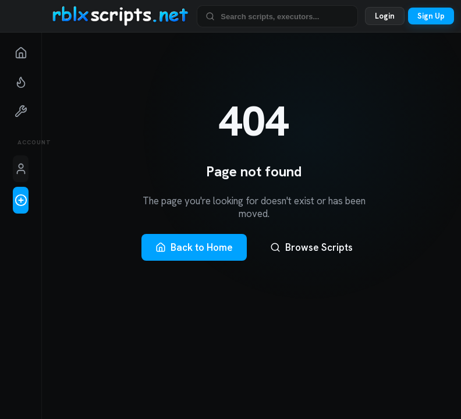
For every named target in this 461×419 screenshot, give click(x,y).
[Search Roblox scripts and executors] (285, 16)
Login (385, 16)
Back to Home (194, 247)
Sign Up (431, 16)
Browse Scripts (311, 247)
